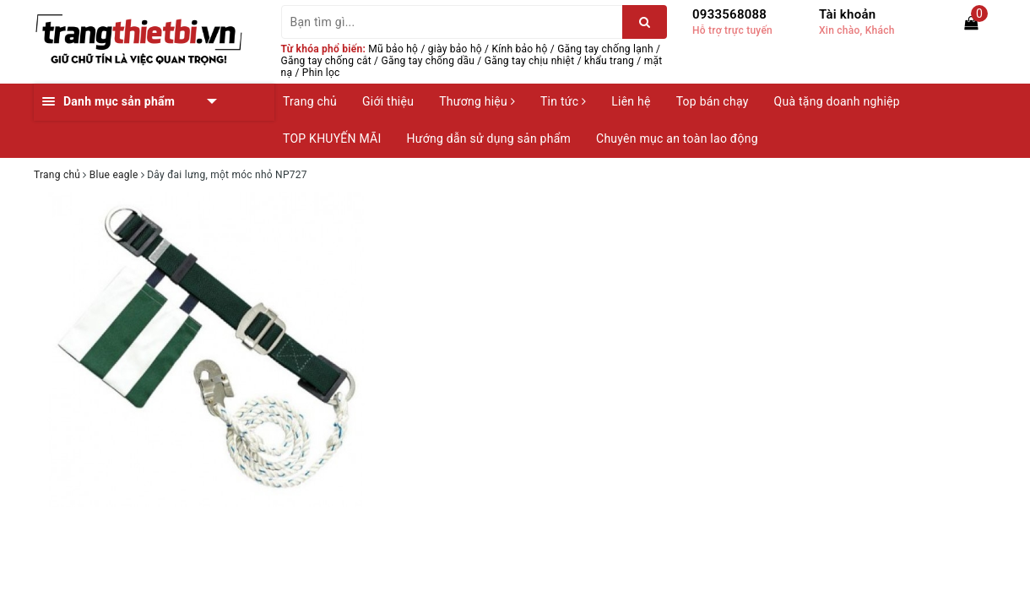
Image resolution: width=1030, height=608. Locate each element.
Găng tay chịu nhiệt (530, 61)
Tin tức (563, 101)
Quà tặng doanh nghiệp (837, 101)
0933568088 (729, 14)
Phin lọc (321, 73)
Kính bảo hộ (520, 49)
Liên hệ (630, 101)
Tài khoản (847, 14)
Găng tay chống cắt (326, 61)
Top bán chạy (712, 101)
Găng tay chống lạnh (605, 49)
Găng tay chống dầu (428, 61)
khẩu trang (609, 61)
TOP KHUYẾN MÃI (332, 138)
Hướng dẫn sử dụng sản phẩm (489, 138)
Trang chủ (310, 101)
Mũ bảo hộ (393, 49)
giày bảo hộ (455, 49)
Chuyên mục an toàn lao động (677, 138)
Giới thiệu (388, 101)
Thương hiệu (477, 101)
